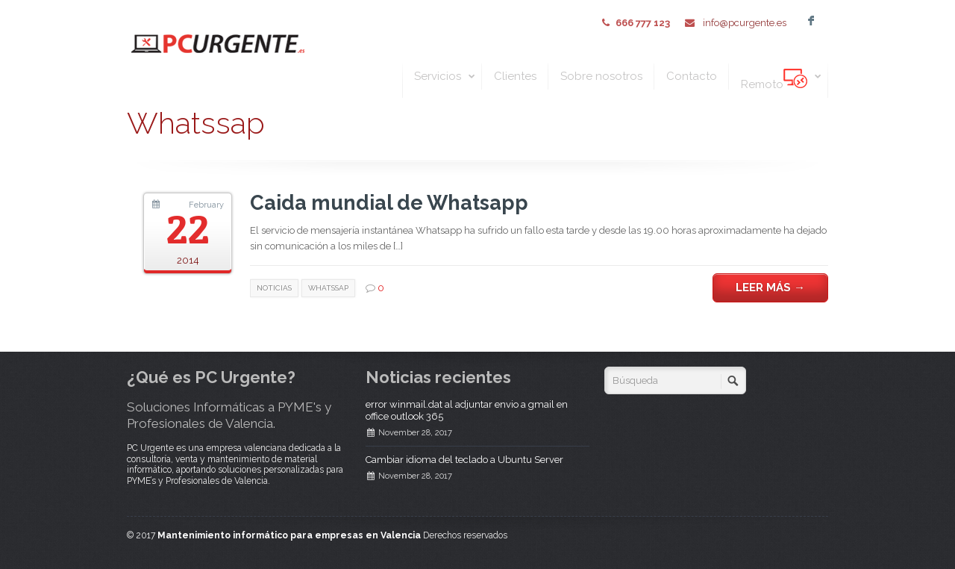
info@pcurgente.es (743, 22)
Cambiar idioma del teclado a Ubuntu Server (464, 459)
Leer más (770, 287)
